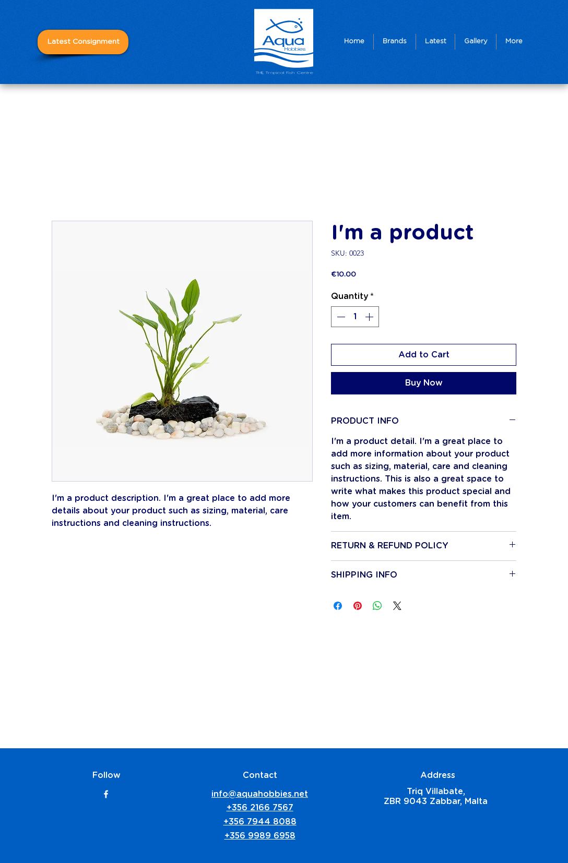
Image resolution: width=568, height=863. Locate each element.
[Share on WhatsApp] (377, 606)
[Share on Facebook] (338, 606)
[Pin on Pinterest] (357, 606)
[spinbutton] (355, 317)
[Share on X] (397, 606)
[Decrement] (340, 317)
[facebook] (106, 794)
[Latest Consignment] (83, 42)
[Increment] (370, 317)
